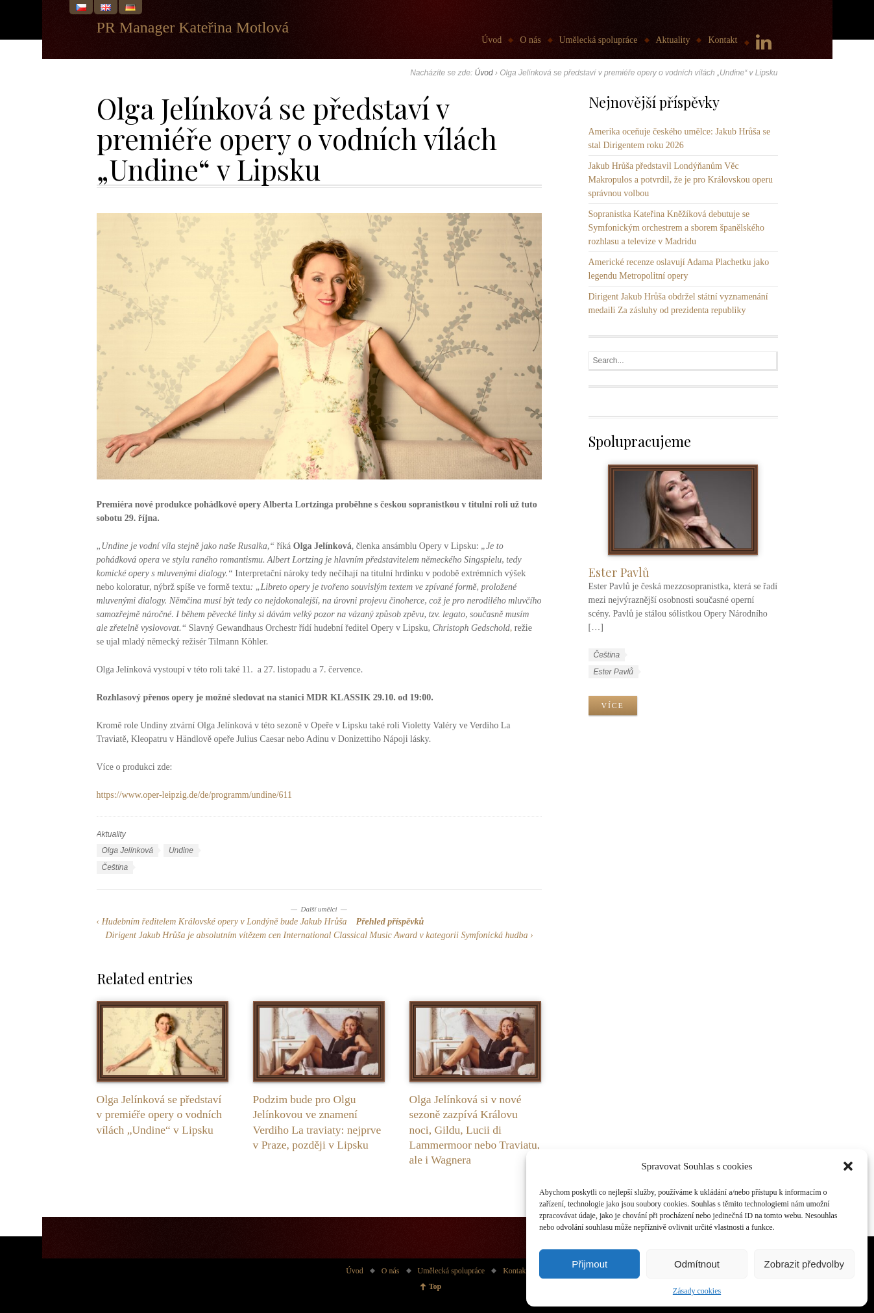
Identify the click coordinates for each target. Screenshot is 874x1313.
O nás (530, 40)
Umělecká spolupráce (598, 40)
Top (435, 1286)
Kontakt (722, 40)
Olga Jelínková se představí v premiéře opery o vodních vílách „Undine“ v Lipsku (159, 1114)
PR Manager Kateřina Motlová (193, 27)
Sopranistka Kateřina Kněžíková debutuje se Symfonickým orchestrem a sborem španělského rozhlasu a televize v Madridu (676, 227)
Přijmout (589, 1263)
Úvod (491, 40)
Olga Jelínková (127, 850)
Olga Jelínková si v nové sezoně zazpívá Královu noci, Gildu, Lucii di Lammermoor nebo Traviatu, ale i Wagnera (474, 1129)
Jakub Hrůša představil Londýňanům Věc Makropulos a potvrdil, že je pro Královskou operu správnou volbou (681, 179)
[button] (848, 1166)
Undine (181, 850)
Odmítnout (697, 1263)
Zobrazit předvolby (804, 1263)
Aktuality (673, 40)
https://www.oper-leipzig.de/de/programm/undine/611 (195, 795)
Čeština (115, 867)
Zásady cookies (697, 1290)
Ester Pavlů (619, 572)
